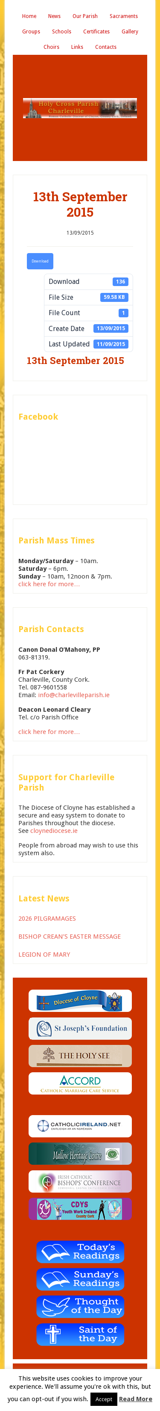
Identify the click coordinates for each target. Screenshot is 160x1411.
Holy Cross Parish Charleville (80, 108)
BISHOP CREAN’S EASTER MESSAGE (69, 936)
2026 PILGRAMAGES (47, 918)
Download (40, 261)
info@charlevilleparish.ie (74, 695)
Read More (135, 1399)
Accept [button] (104, 1399)
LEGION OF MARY (44, 954)
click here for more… (49, 584)
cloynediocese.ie (54, 831)
